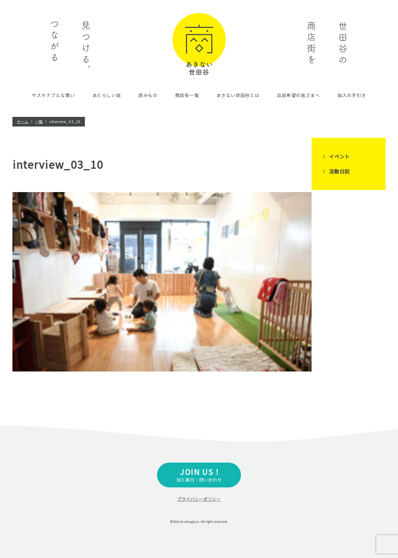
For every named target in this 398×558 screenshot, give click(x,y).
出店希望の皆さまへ (298, 95)
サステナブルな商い (53, 95)
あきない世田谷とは (238, 95)
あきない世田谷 (199, 44)
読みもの (148, 95)
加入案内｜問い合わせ (199, 474)
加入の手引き (351, 95)
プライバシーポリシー (199, 499)
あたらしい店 (106, 95)
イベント (339, 156)
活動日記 (339, 171)
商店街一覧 (187, 95)
